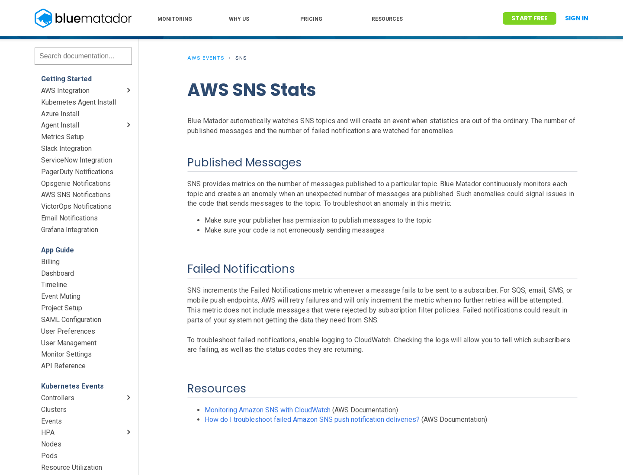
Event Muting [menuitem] (60, 296)
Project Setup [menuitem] (61, 308)
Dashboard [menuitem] (57, 273)
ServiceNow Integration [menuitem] (76, 160)
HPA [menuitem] (48, 432)
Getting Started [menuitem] (66, 79)
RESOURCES (387, 19)
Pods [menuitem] (49, 456)
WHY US (239, 19)
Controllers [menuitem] (57, 398)
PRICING (311, 19)
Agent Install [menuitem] (60, 125)
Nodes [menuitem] (51, 444)
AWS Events (206, 58)
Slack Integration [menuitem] (66, 148)
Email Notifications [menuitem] (69, 218)
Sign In (576, 18)
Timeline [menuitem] (54, 285)
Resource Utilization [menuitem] (71, 467)
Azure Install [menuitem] (60, 114)
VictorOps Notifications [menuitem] (76, 206)
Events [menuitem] (51, 421)
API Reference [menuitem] (63, 366)
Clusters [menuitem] (54, 409)
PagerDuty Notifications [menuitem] (77, 172)
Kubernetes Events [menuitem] (72, 386)
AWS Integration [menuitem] (65, 90)
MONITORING (174, 19)
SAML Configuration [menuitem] (71, 320)
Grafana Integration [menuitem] (69, 230)
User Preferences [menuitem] (68, 331)
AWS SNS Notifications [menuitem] (76, 195)
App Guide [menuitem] (57, 250)
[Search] (83, 56)
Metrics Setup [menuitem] (62, 137)
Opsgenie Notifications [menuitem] (76, 183)
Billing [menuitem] (50, 262)
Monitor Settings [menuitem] (66, 354)
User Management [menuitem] (68, 343)
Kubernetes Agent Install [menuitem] (78, 102)
